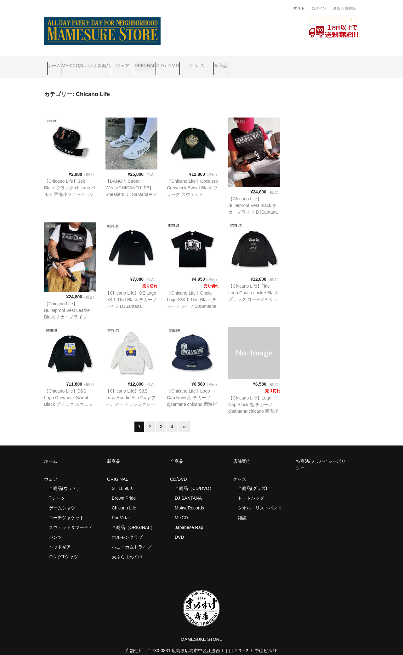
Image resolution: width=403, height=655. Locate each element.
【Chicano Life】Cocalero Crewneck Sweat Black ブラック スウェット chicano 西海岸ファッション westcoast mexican (193, 185)
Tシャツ (57, 489)
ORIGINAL (196, 62)
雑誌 (242, 508)
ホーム (57, 62)
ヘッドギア (60, 538)
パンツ (55, 528)
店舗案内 (242, 452)
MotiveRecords (189, 499)
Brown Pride (124, 489)
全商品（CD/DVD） (196, 479)
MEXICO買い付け (94, 62)
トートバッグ (251, 489)
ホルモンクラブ (127, 528)
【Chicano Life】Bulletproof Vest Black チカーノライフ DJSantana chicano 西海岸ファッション (254, 203)
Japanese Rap (189, 518)
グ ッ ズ (272, 62)
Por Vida (120, 508)
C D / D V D (231, 62)
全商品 (308, 62)
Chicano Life (124, 499)
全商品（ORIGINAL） (133, 518)
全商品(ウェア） (65, 479)
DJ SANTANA (188, 489)
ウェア (162, 62)
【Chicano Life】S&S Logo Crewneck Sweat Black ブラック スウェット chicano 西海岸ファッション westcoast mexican (70, 395)
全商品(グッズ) (252, 479)
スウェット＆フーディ (71, 518)
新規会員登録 (344, 8)
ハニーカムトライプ (131, 538)
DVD (179, 528)
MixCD (181, 508)
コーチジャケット (66, 508)
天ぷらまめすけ (127, 547)
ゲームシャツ (62, 499)
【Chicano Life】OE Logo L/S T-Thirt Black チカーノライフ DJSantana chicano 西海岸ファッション (131, 297)
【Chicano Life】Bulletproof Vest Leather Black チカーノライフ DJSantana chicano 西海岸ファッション (68, 308)
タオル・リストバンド (260, 499)
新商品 (131, 62)
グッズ (242, 470)
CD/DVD (178, 470)
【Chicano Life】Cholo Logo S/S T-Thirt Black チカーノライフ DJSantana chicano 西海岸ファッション (193, 297)
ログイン (318, 8)
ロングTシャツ (63, 547)
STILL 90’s (122, 479)
